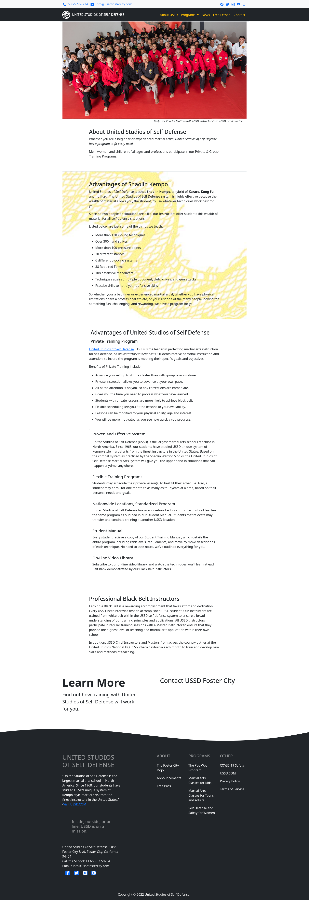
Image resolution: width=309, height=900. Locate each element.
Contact (239, 15)
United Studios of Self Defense (111, 349)
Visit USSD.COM (74, 804)
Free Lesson (222, 15)
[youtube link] (238, 4)
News (206, 15)
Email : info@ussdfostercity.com (85, 866)
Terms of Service (232, 789)
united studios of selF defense (89, 761)
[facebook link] (222, 4)
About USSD (169, 15)
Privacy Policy (230, 781)
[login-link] (244, 4)
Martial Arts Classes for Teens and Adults (201, 795)
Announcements (169, 778)
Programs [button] (188, 15)
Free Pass (164, 786)
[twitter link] (227, 4)
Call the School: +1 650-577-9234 (86, 861)
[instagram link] (233, 4)
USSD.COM (228, 773)
